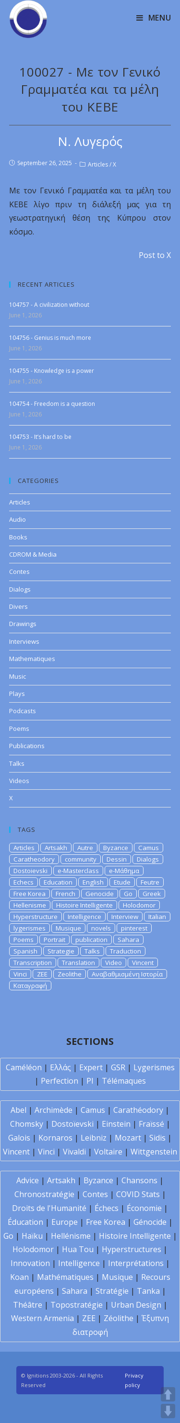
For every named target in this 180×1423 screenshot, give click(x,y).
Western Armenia (42, 1318)
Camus (148, 847)
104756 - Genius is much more (50, 338)
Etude (122, 882)
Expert (91, 1067)
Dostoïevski (72, 1124)
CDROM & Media (33, 554)
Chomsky (26, 1124)
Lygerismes (154, 1067)
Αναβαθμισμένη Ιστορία (127, 974)
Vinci (20, 974)
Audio (17, 519)
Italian (157, 916)
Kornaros (55, 1137)
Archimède (53, 1110)
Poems (19, 728)
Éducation (25, 1222)
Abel (18, 1110)
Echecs (23, 882)
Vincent (143, 962)
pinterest (134, 928)
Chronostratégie (44, 1194)
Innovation (30, 1263)
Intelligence (84, 916)
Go (128, 893)
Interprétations (136, 1263)
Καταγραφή (30, 985)
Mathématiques (65, 1277)
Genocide (99, 893)
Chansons (139, 1180)
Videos (19, 780)
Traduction (125, 951)
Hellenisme (29, 905)
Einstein (116, 1124)
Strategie (61, 951)
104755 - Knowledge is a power (51, 371)
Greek (152, 893)
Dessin (117, 859)
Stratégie (112, 1291)
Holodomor (139, 905)
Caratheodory (34, 859)
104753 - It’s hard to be (40, 437)
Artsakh (56, 847)
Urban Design (136, 1305)
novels (101, 928)
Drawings (22, 623)
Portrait (54, 939)
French (65, 893)
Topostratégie (76, 1305)
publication (91, 939)
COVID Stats (138, 1194)
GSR (118, 1067)
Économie (144, 1208)
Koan (19, 1277)
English (93, 882)
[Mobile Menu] (153, 17)
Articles (98, 164)
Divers (18, 606)
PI (90, 1081)
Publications (27, 745)
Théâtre (27, 1305)
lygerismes (29, 928)
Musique (68, 928)
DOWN (168, 1411)
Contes (19, 571)
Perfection (59, 1081)
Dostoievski (30, 870)
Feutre (150, 882)
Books (18, 537)
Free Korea (29, 893)
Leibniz (94, 1137)
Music (17, 676)
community (80, 859)
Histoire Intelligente (84, 905)
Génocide (150, 1222)
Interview (124, 916)
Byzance (115, 847)
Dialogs (20, 589)
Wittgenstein (154, 1151)
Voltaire (108, 1151)
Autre (85, 847)
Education (58, 882)
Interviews (24, 641)
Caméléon (24, 1067)
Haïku (32, 1236)
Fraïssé (151, 1124)
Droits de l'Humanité (49, 1208)
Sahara (128, 939)
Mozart (128, 1137)
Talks (16, 763)
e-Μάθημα (124, 870)
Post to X (155, 255)
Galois (19, 1137)
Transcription (32, 962)
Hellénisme (71, 1236)
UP (168, 1394)
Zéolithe (118, 1318)
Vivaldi (74, 1151)
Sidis (157, 1137)
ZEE (42, 974)
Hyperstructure (35, 916)
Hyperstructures (131, 1249)
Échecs (107, 1208)
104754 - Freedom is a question (52, 404)
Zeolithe (70, 974)
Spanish (25, 951)
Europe (64, 1222)
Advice (27, 1180)
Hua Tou (78, 1249)
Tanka (148, 1291)
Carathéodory (138, 1110)
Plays (17, 693)
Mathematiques (32, 658)
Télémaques (124, 1081)
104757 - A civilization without (49, 305)
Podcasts (22, 710)
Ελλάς (60, 1067)
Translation (78, 962)
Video (113, 962)
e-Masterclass (78, 870)
